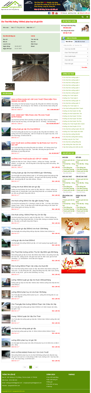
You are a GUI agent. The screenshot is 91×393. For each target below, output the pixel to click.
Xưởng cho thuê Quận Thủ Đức (71, 116)
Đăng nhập (72, 13)
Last (36, 367)
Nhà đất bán (69, 41)
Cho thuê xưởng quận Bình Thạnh (72, 108)
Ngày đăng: (6, 46)
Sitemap (49, 386)
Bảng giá (49, 382)
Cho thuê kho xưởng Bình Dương (72, 136)
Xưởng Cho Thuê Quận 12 (70, 106)
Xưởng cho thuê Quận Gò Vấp (71, 111)
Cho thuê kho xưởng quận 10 (71, 100)
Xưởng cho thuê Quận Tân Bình (72, 118)
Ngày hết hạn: (7, 48)
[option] (30, 67)
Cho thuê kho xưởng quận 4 (70, 85)
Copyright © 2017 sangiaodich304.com (13, 391)
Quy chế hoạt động (52, 377)
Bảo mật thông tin (52, 379)
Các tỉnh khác (67, 173)
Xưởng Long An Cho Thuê (70, 139)
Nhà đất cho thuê (80, 41)
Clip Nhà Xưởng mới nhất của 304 (72, 147)
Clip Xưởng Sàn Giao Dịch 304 (71, 144)
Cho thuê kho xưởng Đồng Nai (71, 142)
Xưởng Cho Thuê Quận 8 (70, 95)
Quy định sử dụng (52, 384)
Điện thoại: (34, 44)
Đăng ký (64, 13)
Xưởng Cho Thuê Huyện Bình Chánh (73, 124)
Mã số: (5, 41)
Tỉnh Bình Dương (68, 169)
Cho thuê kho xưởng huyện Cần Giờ (73, 129)
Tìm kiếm (84, 67)
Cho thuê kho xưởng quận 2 (70, 80)
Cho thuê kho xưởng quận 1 (70, 77)
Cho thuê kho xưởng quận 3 (70, 82)
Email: (33, 46)
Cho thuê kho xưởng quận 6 (70, 90)
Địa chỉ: (5, 39)
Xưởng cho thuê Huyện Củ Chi (71, 126)
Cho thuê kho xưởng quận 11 (71, 103)
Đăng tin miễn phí (83, 13)
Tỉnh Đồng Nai (67, 167)
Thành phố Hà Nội (68, 171)
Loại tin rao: (7, 44)
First (25, 367)
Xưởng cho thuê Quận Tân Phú (71, 121)
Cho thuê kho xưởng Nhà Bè (71, 134)
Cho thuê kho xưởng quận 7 (70, 93)
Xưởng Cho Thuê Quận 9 (70, 98)
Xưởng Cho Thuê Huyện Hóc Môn (72, 131)
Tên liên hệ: (34, 39)
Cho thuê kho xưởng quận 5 (70, 87)
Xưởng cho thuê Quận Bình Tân (72, 113)
